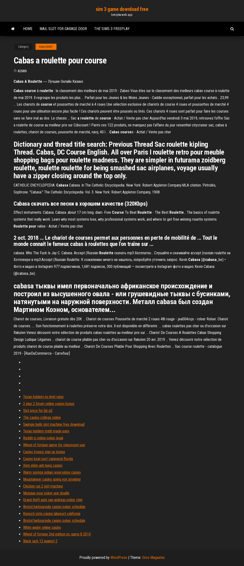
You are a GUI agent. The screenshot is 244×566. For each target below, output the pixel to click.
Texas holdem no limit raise (43, 397)
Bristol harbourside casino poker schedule (54, 506)
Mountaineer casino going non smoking (52, 479)
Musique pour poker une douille (46, 493)
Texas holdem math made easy (46, 431)
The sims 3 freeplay (112, 28)
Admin (22, 71)
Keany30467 (46, 46)
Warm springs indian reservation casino (52, 472)
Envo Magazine (153, 557)
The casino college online (42, 417)
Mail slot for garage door (63, 28)
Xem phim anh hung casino (42, 465)
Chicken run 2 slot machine (43, 486)
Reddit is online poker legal (43, 438)
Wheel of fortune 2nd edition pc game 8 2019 (57, 534)
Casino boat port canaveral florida (48, 459)
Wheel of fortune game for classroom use (54, 445)
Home (27, 28)
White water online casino (42, 527)
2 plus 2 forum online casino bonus (48, 403)
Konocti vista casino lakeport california (51, 513)
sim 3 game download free (122, 9)
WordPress (119, 557)
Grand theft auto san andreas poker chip (52, 500)
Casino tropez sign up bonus (44, 452)
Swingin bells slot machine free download (54, 424)
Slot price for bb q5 (37, 410)
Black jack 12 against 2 (40, 541)
